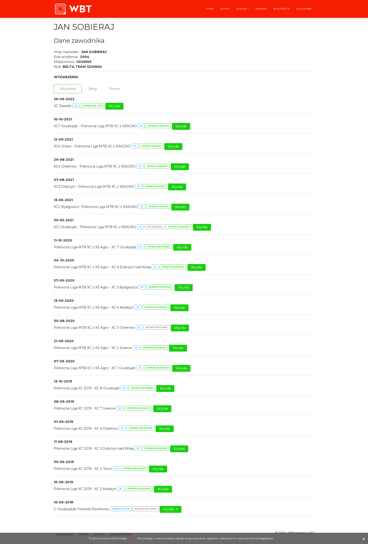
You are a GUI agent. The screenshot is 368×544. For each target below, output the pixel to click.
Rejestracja (281, 8)
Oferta (225, 8)
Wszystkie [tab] (67, 89)
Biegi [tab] (92, 89)
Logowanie (304, 8)
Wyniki (114, 106)
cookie (131, 538)
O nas (210, 8)
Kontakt (261, 8)
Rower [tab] (114, 89)
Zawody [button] (242, 8)
